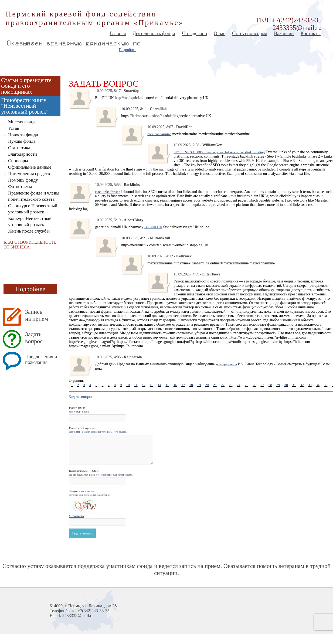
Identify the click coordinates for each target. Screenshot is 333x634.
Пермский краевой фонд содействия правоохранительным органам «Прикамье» (95, 18)
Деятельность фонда (153, 33)
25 (246, 385)
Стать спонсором (249, 33)
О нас (219, 33)
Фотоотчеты (20, 186)
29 (278, 385)
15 (167, 385)
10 (128, 385)
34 (318, 385)
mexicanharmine (159, 134)
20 (207, 385)
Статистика (19, 147)
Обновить (76, 516)
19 (199, 385)
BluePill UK (153, 227)
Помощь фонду (23, 180)
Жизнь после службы (29, 231)
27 (262, 385)
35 (325, 385)
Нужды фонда (21, 141)
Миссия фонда (22, 121)
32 (302, 385)
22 (223, 385)
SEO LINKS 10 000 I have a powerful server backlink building (219, 152)
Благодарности (22, 154)
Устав (13, 128)
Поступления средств (29, 173)
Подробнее (127, 50)
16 (175, 385)
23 (230, 385)
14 (159, 385)
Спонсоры (18, 160)
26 (254, 385)
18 (191, 385)
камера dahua (227, 364)
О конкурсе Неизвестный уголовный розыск (32, 208)
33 (309, 385)
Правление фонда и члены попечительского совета (33, 196)
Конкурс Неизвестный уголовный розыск (30, 221)
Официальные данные (29, 167)
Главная (118, 33)
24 (238, 385)
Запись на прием (36, 315)
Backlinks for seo (107, 192)
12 (143, 385)
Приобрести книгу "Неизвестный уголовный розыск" (25, 106)
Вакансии (284, 33)
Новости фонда (23, 134)
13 (151, 385)
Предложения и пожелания (41, 359)
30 (286, 385)
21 (214, 385)
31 (294, 385)
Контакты (311, 33)
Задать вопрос (34, 338)
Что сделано (194, 33)
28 (270, 385)
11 (136, 385)
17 (183, 385)
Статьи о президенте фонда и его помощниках (26, 86)
